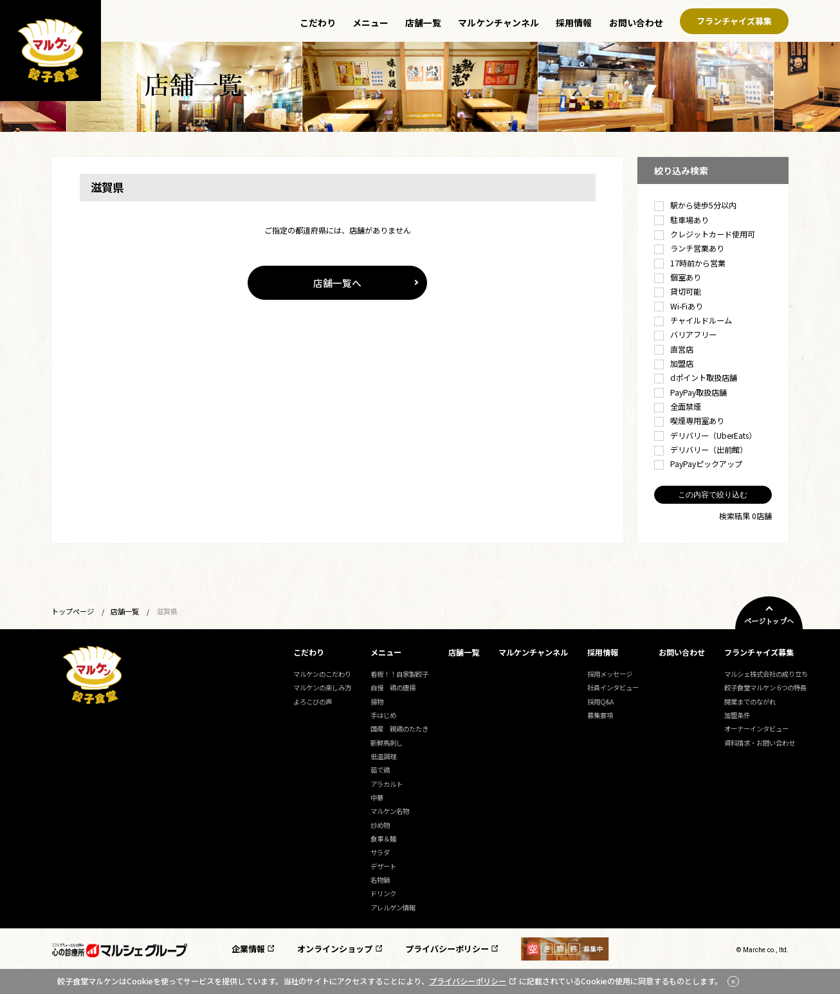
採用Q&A (600, 701)
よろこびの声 (312, 701)
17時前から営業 (690, 263)
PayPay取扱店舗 (690, 392)
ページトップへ (769, 621)
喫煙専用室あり (689, 421)
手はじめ (383, 715)
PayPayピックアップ (698, 464)
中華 (376, 797)
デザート (383, 866)
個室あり (677, 277)
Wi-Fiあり (678, 306)
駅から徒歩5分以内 (695, 205)
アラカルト (386, 784)
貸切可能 (677, 291)
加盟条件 (737, 715)
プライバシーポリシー (447, 949)
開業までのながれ (750, 701)
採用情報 (574, 22)
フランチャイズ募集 (734, 21)
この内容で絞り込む (712, 494)
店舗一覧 (423, 22)
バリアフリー (685, 334)
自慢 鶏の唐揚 (392, 687)
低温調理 (383, 756)
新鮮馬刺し (386, 743)
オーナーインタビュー (756, 728)
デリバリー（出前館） (700, 450)
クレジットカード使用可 (704, 234)
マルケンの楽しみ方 (322, 687)
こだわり (318, 22)
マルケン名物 (389, 811)
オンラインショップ (334, 949)
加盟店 (673, 363)
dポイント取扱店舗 (695, 377)
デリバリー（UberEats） (705, 435)
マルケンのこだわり (322, 674)
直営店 (673, 349)
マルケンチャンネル (498, 22)
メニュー (370, 22)
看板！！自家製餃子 (399, 674)
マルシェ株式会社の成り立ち (766, 674)
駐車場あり (681, 220)
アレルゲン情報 (392, 907)
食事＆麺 (383, 838)
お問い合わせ (636, 22)
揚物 (376, 701)
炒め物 (380, 825)
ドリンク (383, 893)
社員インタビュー (613, 687)
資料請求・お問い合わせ (759, 743)
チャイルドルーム (693, 320)
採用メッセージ (609, 674)
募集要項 (600, 715)
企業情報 (248, 949)
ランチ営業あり (689, 248)
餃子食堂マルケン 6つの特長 (765, 687)
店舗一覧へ (337, 283)
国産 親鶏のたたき (399, 728)
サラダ (380, 852)
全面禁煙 (677, 406)
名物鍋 (380, 880)
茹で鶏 (380, 770)
